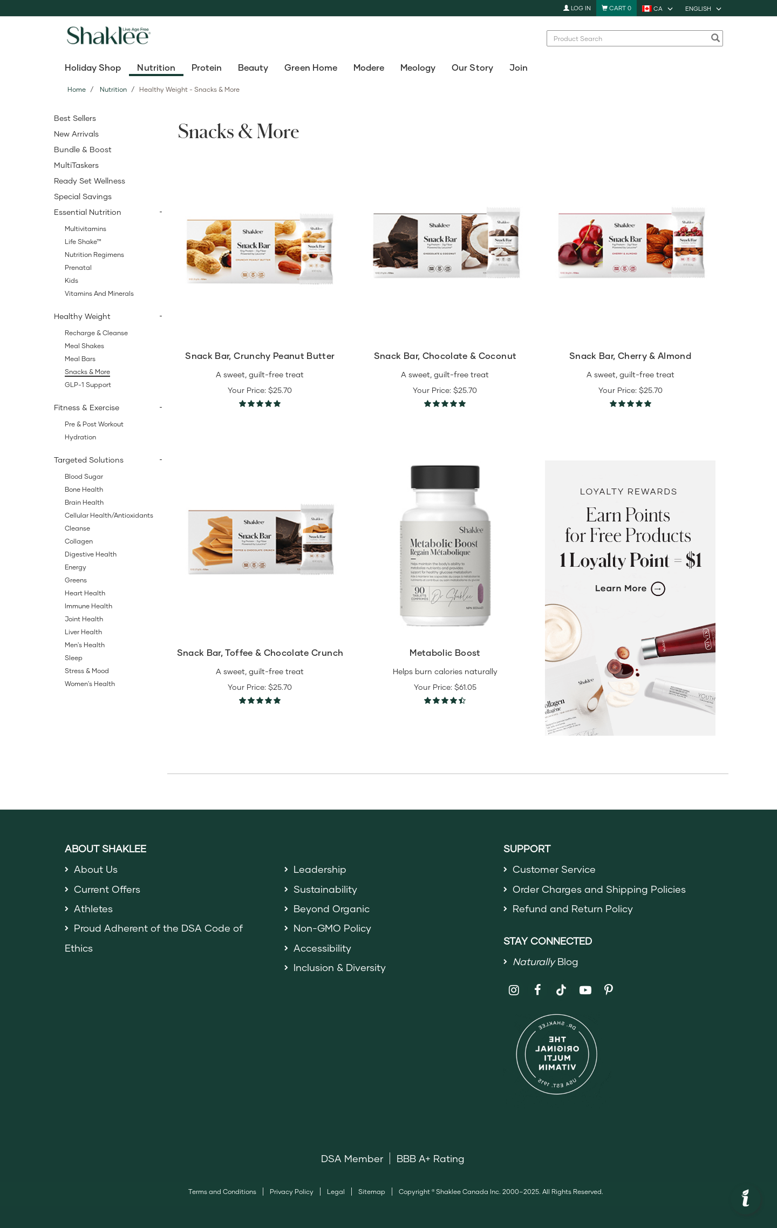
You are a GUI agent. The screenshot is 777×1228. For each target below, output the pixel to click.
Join (518, 67)
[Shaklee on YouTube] (585, 990)
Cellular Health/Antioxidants (109, 515)
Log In (577, 7)
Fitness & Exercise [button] (86, 407)
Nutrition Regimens (94, 254)
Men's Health (85, 645)
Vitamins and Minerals (99, 293)
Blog (545, 961)
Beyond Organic (332, 908)
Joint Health (84, 619)
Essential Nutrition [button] (87, 211)
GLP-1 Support (88, 385)
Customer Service (554, 869)
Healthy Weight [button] (82, 316)
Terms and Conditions (222, 1192)
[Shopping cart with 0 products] (616, 8)
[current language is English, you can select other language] (704, 8)
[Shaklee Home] (108, 38)
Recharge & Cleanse (96, 333)
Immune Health (88, 606)
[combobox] (629, 38)
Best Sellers (75, 118)
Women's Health (90, 684)
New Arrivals (76, 133)
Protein (207, 67)
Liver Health (83, 632)
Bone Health (84, 489)
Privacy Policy (291, 1192)
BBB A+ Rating (431, 1158)
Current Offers (107, 889)
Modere (368, 67)
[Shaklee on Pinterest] (608, 990)
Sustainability (325, 889)
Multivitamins (85, 229)
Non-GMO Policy (332, 928)
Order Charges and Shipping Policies (599, 889)
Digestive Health (91, 554)
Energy (75, 567)
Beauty (253, 67)
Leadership (320, 869)
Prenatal (78, 267)
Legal (336, 1192)
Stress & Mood (87, 671)
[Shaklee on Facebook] (537, 990)
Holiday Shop (93, 67)
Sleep (74, 658)
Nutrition (156, 67)
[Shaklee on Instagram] (513, 990)
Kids (71, 280)
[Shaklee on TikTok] (561, 984)
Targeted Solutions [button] (89, 459)
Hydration (80, 437)
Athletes (93, 908)
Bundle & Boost (83, 149)
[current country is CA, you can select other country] (658, 8)
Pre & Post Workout (94, 424)
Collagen (79, 541)
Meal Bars (80, 359)
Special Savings (83, 196)
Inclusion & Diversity (340, 967)
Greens (76, 580)
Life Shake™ (83, 242)
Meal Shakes (84, 346)
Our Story (472, 67)
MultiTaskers (76, 164)
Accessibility (322, 948)
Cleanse (77, 528)
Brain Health (84, 502)
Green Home (310, 67)
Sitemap (371, 1192)
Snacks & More (87, 372)
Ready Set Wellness (89, 180)
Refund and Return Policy (573, 908)
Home (76, 89)
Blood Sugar (84, 476)
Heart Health (85, 593)
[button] (746, 1199)
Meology (417, 67)
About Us (96, 869)
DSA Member (352, 1158)
